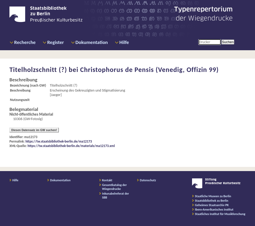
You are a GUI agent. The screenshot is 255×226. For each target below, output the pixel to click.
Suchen (228, 42)
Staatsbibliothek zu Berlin (211, 200)
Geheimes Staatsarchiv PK (212, 205)
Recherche (25, 42)
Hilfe (124, 42)
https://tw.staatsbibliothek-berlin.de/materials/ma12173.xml (71, 146)
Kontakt (107, 180)
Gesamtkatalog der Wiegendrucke (114, 187)
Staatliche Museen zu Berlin (213, 196)
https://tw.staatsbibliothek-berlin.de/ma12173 (58, 141)
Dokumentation (92, 42)
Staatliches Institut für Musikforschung (220, 214)
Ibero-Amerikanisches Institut (214, 209)
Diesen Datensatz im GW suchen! (34, 130)
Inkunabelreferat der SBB (115, 195)
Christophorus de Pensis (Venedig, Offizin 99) (149, 69)
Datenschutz (148, 180)
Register (55, 42)
